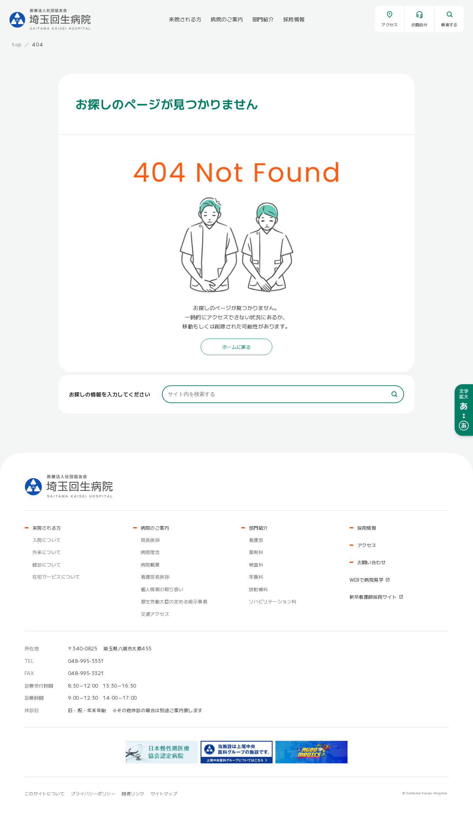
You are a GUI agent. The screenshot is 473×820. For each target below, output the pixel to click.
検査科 (256, 564)
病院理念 (150, 552)
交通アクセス (155, 614)
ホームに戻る (236, 347)
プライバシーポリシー (93, 793)
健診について (47, 564)
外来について (47, 552)
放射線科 (258, 589)
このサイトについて (44, 793)
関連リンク (133, 793)
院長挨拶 (150, 540)
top (17, 44)
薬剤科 (256, 552)
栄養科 (256, 576)
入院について (47, 540)
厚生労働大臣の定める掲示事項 (174, 601)
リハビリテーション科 (273, 601)
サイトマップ (164, 793)
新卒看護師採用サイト (373, 596)
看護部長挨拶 (155, 576)
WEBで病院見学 (366, 579)
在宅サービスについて (56, 576)
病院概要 (150, 564)
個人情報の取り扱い (162, 589)
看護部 (256, 540)
